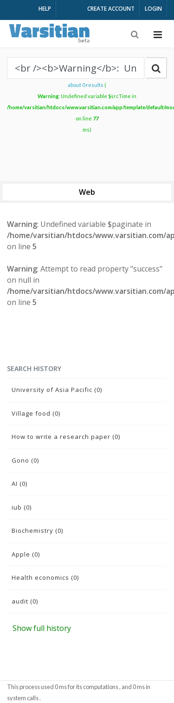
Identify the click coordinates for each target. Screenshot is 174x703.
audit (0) (25, 601)
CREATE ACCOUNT (111, 9)
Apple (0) (26, 554)
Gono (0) (25, 460)
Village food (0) (36, 413)
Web (87, 192)
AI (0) (19, 483)
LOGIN (153, 9)
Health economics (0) (45, 577)
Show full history (42, 628)
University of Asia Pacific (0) (57, 389)
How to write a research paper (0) (66, 436)
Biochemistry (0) (37, 530)
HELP (45, 9)
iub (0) (22, 507)
